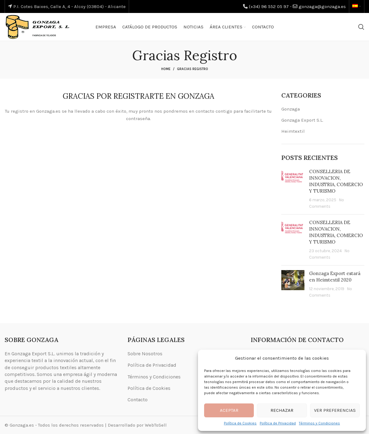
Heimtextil (293, 131)
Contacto (138, 400)
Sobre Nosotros (145, 354)
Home (165, 69)
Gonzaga (290, 109)
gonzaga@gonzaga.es (322, 6)
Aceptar (229, 410)
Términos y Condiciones (319, 423)
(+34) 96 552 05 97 (269, 6)
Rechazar (281, 410)
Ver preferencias (335, 410)
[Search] (361, 27)
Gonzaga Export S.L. (302, 120)
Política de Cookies (240, 423)
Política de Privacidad (278, 423)
